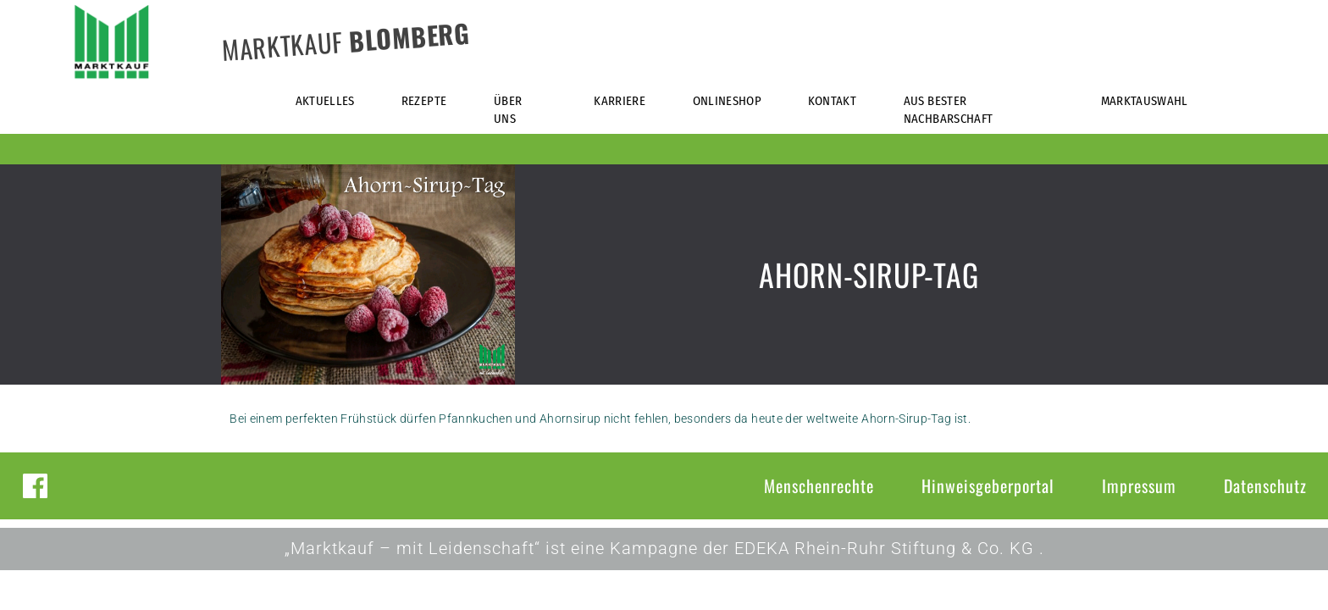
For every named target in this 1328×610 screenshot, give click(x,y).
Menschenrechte (819, 485)
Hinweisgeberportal (987, 485)
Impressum (1139, 485)
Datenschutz (1265, 485)
